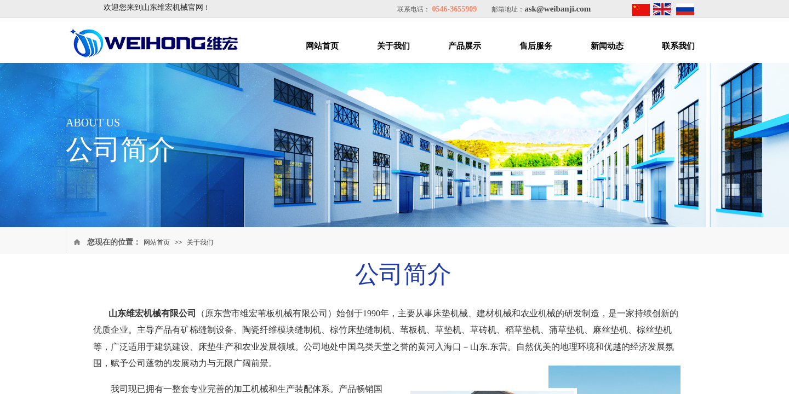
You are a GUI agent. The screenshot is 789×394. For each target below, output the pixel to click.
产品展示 (464, 46)
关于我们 (393, 46)
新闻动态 (607, 46)
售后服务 (535, 46)
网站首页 (322, 46)
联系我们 (678, 46)
